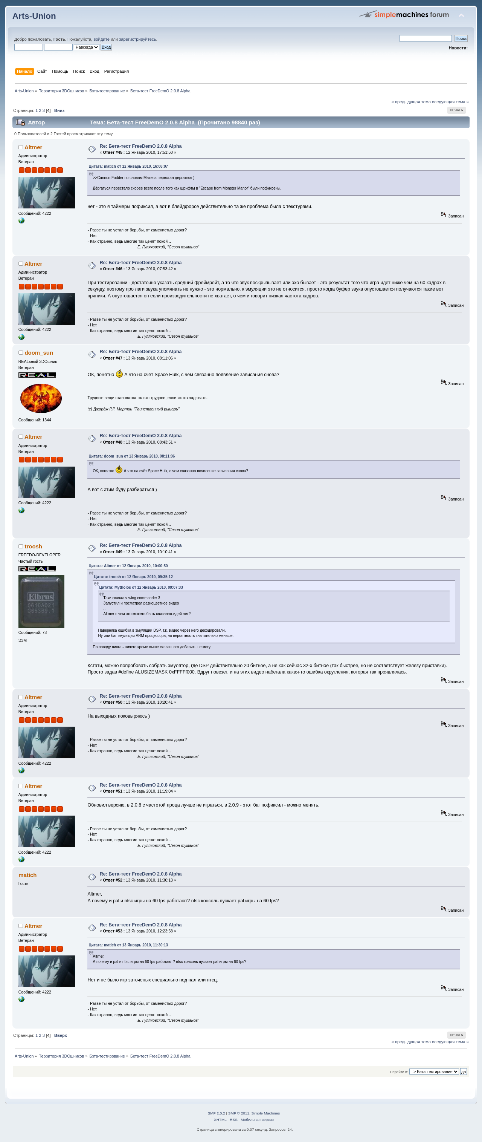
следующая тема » (450, 102)
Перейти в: (399, 1072)
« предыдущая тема (411, 102)
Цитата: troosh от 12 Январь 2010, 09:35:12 (133, 577)
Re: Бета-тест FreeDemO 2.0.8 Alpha (141, 146)
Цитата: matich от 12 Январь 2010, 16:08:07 (128, 166)
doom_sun (38, 352)
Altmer (33, 147)
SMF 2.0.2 (216, 1113)
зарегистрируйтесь (137, 39)
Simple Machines (265, 1113)
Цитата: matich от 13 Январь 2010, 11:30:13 (128, 945)
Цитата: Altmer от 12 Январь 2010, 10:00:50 (128, 566)
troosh (33, 546)
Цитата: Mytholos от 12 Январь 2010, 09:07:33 (141, 587)
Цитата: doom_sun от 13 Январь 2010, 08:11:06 (131, 456)
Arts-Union (34, 16)
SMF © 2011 (238, 1113)
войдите (101, 39)
